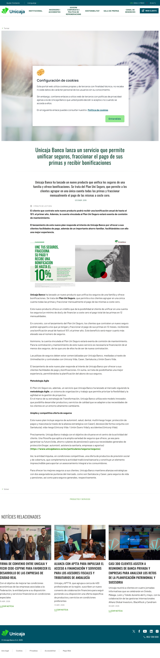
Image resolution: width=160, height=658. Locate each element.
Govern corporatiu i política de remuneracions (73, 10)
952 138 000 (151, 636)
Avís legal (5, 651)
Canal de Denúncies (130, 11)
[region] (81, 96)
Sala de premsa (111, 11)
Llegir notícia (61, 609)
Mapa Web (67, 651)
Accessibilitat (50, 651)
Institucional (35, 11)
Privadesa (34, 651)
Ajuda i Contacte (13, 3)
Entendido (115, 118)
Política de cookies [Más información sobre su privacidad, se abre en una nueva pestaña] (98, 110)
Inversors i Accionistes (54, 11)
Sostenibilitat (92, 11)
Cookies (19, 651)
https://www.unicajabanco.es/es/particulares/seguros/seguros (65, 448)
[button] (5, 28)
